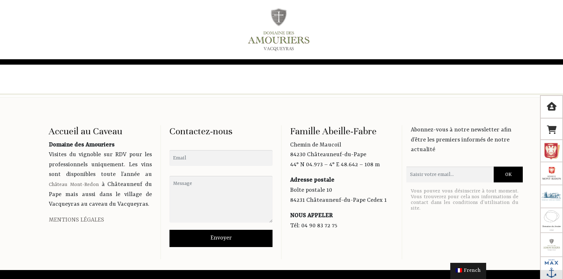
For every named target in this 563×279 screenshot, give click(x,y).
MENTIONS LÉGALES (76, 220)
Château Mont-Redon (74, 184)
